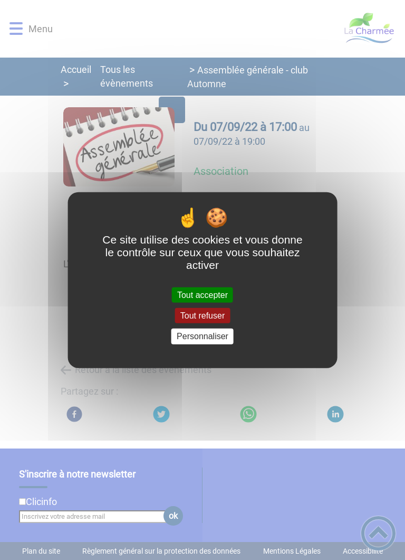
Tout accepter (202, 295)
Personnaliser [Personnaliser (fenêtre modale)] (202, 336)
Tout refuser (202, 315)
